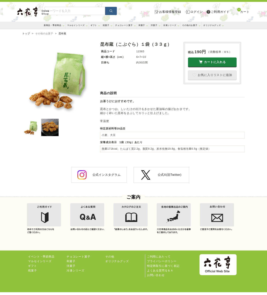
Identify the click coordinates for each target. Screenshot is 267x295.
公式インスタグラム (99, 174)
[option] (59, 79)
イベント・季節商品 (41, 259)
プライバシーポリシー (162, 264)
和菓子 (142, 25)
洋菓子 (154, 25)
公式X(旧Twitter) (161, 175)
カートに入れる (215, 62)
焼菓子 (106, 25)
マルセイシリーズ (76, 25)
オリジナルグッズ (212, 25)
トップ (26, 33)
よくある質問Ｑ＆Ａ (160, 273)
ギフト (93, 25)
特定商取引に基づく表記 (163, 268)
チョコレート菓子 (124, 25)
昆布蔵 (62, 33)
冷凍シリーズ (169, 25)
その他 (109, 259)
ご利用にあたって (159, 259)
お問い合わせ (156, 277)
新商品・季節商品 (52, 25)
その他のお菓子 (189, 25)
